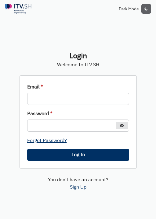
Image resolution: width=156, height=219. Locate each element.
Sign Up (78, 187)
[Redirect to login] (18, 9)
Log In (78, 154)
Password (39, 113)
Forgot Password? (47, 140)
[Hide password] (122, 125)
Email (35, 87)
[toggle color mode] (146, 9)
